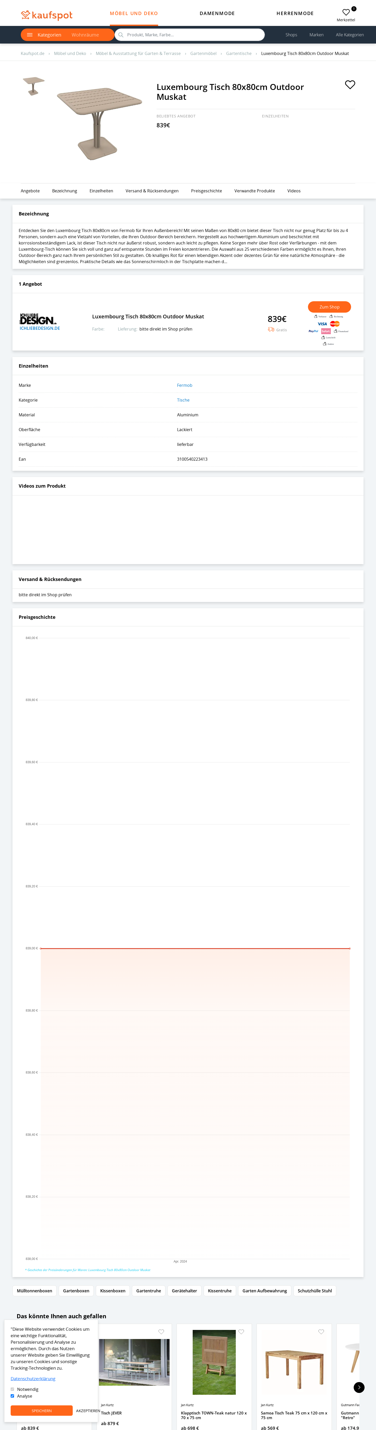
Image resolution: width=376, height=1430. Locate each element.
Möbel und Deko (134, 13)
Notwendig (27, 1389)
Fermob (184, 385)
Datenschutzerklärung (33, 1379)
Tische (183, 400)
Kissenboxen (112, 1291)
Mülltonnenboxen (34, 1291)
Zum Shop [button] (330, 307)
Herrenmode (295, 13)
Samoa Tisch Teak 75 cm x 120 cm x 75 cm (294, 1415)
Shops (291, 35)
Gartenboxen (76, 1291)
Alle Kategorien (350, 35)
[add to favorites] (346, 12)
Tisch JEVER (111, 1412)
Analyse (24, 1396)
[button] (161, 1332)
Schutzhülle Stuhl (315, 1291)
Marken (317, 35)
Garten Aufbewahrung (265, 1291)
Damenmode (217, 13)
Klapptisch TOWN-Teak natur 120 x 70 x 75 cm (214, 1415)
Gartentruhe (148, 1291)
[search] (190, 35)
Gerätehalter (184, 1291)
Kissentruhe (220, 1291)
